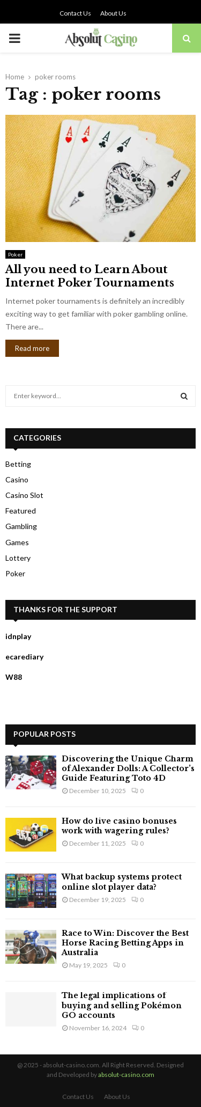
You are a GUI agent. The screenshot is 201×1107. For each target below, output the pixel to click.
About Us (113, 13)
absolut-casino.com (126, 1075)
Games (17, 542)
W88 (13, 676)
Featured (20, 510)
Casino (16, 479)
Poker (15, 254)
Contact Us (75, 13)
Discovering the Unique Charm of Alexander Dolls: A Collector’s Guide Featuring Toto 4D (128, 768)
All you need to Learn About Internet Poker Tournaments (89, 276)
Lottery (18, 557)
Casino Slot (24, 495)
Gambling (21, 526)
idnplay (18, 636)
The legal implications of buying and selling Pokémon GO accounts (122, 1005)
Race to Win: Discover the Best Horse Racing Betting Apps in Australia (125, 942)
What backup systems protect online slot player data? (122, 881)
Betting (18, 463)
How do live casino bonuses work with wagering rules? (119, 825)
